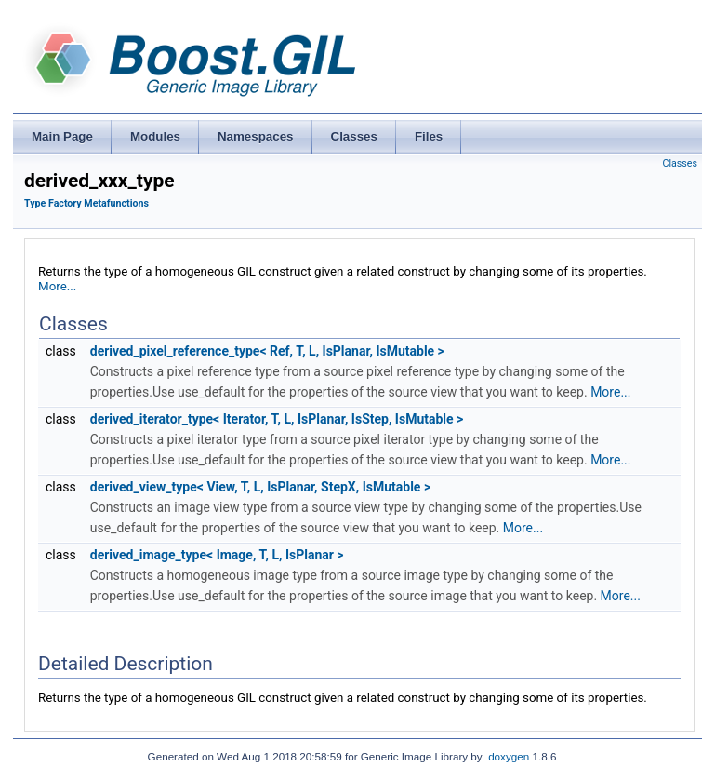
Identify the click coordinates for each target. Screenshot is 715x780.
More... (57, 286)
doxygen (508, 756)
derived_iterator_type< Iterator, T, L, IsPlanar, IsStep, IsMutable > (277, 418)
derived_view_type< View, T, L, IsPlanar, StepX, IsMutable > (260, 486)
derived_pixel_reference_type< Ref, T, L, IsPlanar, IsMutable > (267, 350)
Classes (680, 163)
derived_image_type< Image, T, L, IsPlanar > (217, 554)
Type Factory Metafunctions (86, 203)
